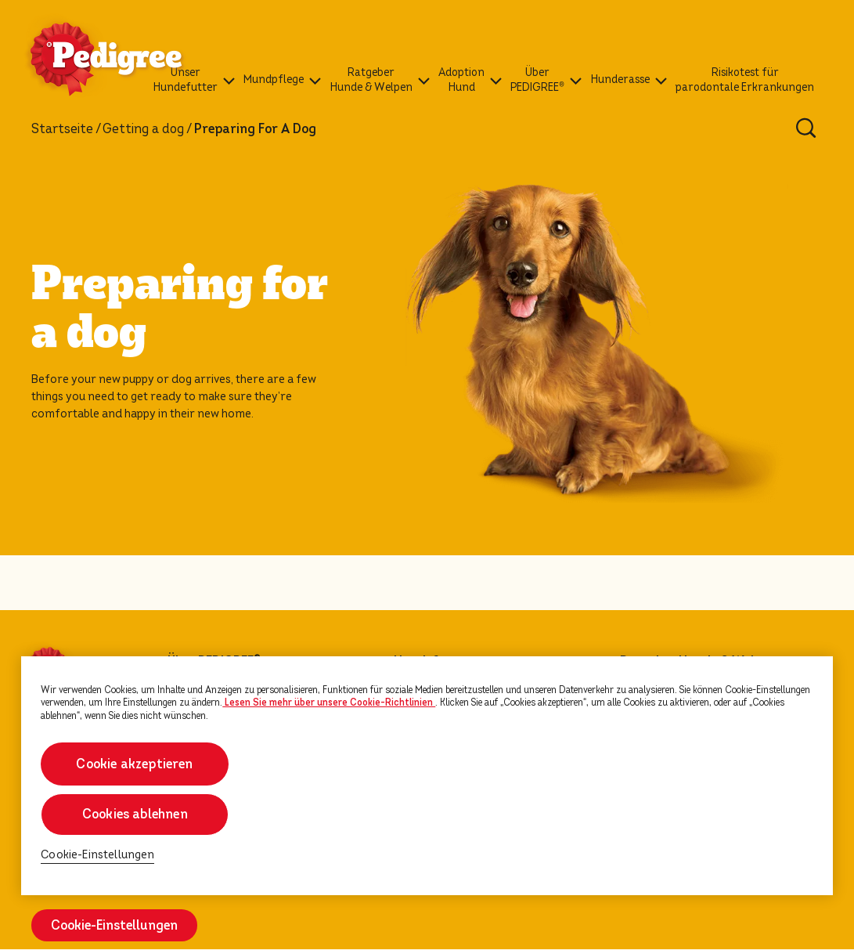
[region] (426, 775)
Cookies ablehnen (135, 814)
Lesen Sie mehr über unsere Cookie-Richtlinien (328, 702)
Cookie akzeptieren (135, 764)
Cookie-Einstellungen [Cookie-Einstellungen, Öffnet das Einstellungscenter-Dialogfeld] (97, 854)
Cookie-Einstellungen (114, 925)
